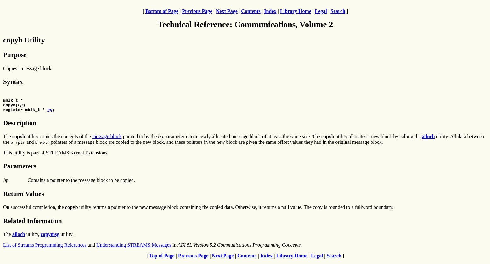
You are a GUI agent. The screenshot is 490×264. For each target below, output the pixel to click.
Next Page (227, 11)
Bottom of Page (161, 11)
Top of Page (161, 258)
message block (107, 139)
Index (270, 11)
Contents (250, 11)
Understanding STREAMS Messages (133, 247)
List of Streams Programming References (45, 247)
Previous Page (197, 11)
